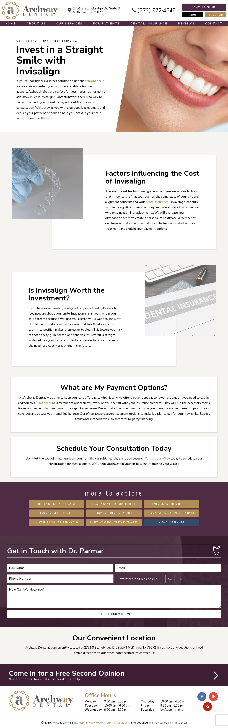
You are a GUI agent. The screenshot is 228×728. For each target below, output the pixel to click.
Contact (214, 24)
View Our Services (172, 522)
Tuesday (91, 706)
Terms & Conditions (117, 722)
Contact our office (157, 458)
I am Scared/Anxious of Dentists (171, 513)
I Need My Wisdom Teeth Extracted (114, 522)
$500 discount (45, 403)
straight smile (94, 81)
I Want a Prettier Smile (56, 513)
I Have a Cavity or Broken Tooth (114, 504)
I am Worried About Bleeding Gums (56, 522)
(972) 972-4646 (153, 10)
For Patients (106, 24)
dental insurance (157, 202)
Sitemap (79, 722)
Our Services (69, 24)
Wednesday (93, 710)
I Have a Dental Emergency (114, 513)
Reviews (186, 24)
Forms (192, 15)
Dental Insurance (148, 24)
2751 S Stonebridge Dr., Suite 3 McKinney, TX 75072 (93, 10)
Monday (90, 701)
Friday (145, 706)
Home (10, 24)
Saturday (147, 710)
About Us (35, 24)
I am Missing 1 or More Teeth (171, 504)
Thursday (147, 701)
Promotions (216, 15)
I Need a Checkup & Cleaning (56, 504)
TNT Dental (179, 722)
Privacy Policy (94, 722)
